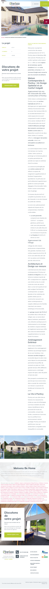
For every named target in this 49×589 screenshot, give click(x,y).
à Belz (8, 489)
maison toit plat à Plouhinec (18, 485)
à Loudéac (26, 492)
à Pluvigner (32, 488)
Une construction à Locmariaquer (8, 494)
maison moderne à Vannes (41, 488)
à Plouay (31, 492)
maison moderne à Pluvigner (32, 485)
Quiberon (17, 483)
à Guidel (27, 488)
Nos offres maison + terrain (35, 564)
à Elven (35, 492)
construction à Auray (7, 498)
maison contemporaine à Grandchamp (16, 491)
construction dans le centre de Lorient (36, 500)
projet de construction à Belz (18, 495)
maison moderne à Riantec (18, 486)
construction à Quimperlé (24, 494)
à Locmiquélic (4, 489)
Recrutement (33, 567)
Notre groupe (33, 552)
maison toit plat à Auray (6, 485)
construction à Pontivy (20, 498)
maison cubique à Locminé (11, 488)
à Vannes (16, 492)
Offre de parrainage (35, 560)
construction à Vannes (38, 494)
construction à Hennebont (7, 500)
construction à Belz (5, 495)
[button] (3, 2)
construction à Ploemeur (41, 497)
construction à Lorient (28, 497)
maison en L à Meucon (42, 492)
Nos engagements (34, 555)
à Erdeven (41, 483)
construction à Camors (32, 495)
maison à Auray (40, 486)
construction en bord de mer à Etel (9, 502)
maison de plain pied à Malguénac (33, 491)
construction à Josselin (24, 502)
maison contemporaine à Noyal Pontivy (29, 483)
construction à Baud (20, 500)
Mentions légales (29, 582)
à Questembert (31, 489)
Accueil (2, 37)
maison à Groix (21, 488)
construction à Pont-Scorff (36, 502)
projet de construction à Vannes (34, 498)
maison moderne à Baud (31, 486)
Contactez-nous (34, 573)
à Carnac (46, 483)
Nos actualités (34, 558)
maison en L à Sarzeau (22, 489)
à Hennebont (14, 489)
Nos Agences (33, 570)
